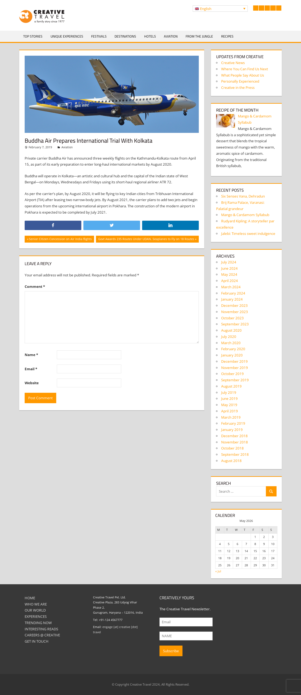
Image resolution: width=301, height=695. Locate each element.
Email (31, 368)
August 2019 (231, 386)
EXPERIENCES (36, 616)
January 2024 (232, 299)
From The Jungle (199, 36)
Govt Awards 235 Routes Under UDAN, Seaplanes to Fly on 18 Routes (146, 239)
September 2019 (235, 380)
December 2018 (234, 435)
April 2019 (229, 411)
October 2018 (232, 448)
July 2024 (228, 262)
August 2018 (231, 460)
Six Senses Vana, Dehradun (243, 196)
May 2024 (229, 274)
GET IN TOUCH (36, 641)
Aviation (171, 36)
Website (32, 382)
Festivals (99, 36)
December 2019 (234, 361)
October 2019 (232, 373)
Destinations (125, 36)
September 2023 (235, 324)
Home (30, 598)
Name (31, 354)
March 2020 (231, 342)
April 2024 (229, 280)
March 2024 (231, 287)
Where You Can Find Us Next (244, 69)
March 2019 (231, 417)
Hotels (150, 36)
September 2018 (235, 454)
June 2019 (229, 398)
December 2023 (234, 305)
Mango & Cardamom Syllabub (245, 214)
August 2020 (231, 330)
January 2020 (232, 355)
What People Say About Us (242, 75)
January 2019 (232, 429)
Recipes (227, 36)
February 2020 (233, 348)
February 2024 (233, 293)
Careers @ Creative (42, 635)
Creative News (233, 62)
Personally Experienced (240, 81)
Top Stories (32, 36)
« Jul (218, 571)
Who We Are (36, 604)
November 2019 (234, 367)
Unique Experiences (67, 36)
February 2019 (233, 423)
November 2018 (234, 442)
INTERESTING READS (41, 629)
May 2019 (229, 404)
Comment (35, 286)
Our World (35, 610)
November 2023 (234, 311)
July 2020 (228, 336)
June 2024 (229, 268)
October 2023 (232, 318)
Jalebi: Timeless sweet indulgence (248, 233)
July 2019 (228, 392)
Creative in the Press (238, 87)
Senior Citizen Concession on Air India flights (60, 239)
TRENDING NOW (38, 622)
